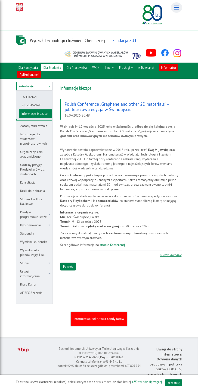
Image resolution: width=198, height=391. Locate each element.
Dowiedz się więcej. (149, 382)
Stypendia (27, 233)
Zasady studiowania (33, 126)
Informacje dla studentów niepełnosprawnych (33, 139)
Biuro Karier (28, 284)
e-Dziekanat (146, 67)
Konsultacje (28, 182)
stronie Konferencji (113, 245)
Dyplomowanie (35, 225)
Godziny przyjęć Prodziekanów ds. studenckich (32, 169)
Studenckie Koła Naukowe (31, 201)
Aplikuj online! (29, 74)
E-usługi (126, 67)
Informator (168, 67)
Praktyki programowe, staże (35, 214)
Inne (109, 67)
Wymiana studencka (33, 242)
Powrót (68, 266)
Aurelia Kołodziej (171, 255)
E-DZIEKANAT (31, 105)
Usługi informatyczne (35, 273)
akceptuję (173, 383)
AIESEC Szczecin (31, 293)
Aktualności (34, 86)
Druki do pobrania (32, 191)
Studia (35, 263)
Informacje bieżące (34, 113)
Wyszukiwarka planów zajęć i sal (32, 252)
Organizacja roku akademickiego (31, 154)
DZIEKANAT (30, 97)
